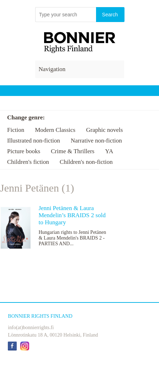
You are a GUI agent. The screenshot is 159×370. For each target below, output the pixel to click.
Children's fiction (28, 162)
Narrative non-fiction (96, 140)
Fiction (15, 130)
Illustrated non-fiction (33, 140)
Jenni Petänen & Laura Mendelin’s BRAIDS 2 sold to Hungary (71, 215)
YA (109, 151)
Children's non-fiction (86, 162)
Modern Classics (55, 130)
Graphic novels (104, 130)
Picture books (23, 151)
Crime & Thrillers (72, 151)
